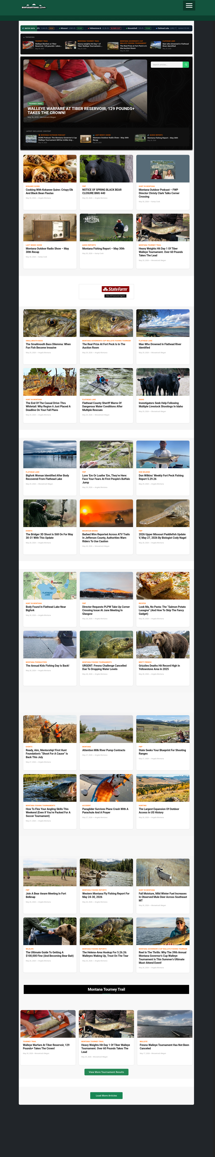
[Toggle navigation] (189, 6)
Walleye (143, 1041)
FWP (84, 186)
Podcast (71, 18)
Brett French (145, 662)
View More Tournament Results (106, 1072)
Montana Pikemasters (36, 662)
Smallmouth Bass (34, 341)
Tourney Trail (140, 18)
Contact (176, 18)
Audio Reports (89, 245)
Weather (115, 18)
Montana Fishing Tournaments (97, 662)
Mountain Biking (90, 531)
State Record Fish (159, 18)
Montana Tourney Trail (150, 245)
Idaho (141, 399)
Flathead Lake (145, 341)
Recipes (126, 18)
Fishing (60, 18)
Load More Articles (106, 1095)
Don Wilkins (144, 472)
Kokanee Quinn (33, 186)
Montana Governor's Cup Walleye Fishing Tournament (102, 341)
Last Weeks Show (34, 245)
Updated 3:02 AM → (184, 28)
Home (37, 18)
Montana (86, 747)
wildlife (29, 949)
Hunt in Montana (147, 186)
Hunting (48, 18)
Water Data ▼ (100, 18)
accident (86, 805)
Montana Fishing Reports (94, 890)
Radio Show (85, 18)
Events (29, 531)
